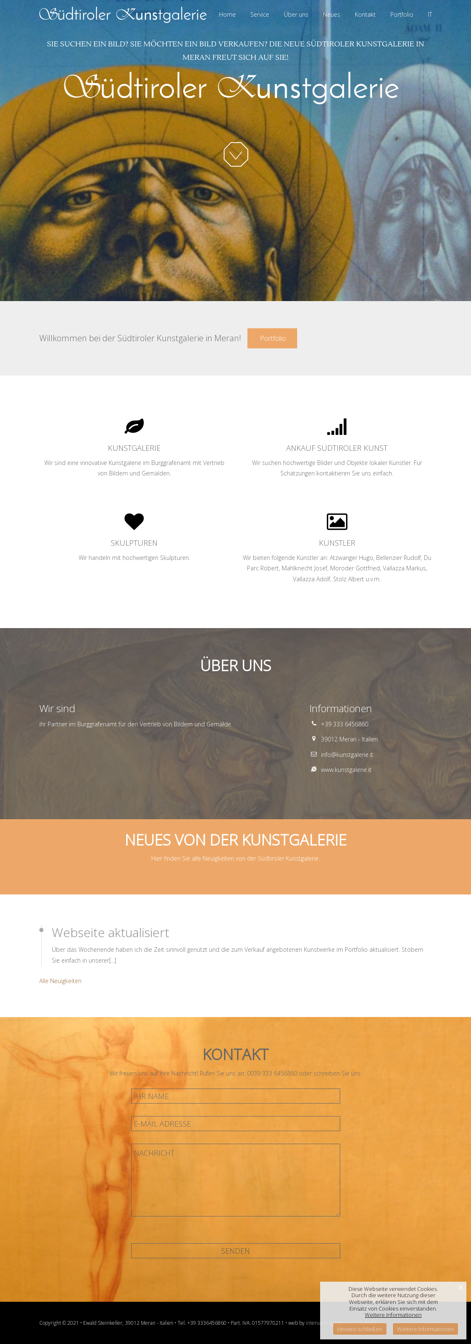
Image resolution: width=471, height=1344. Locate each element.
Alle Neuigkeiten (60, 981)
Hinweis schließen (359, 1329)
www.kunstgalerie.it (346, 770)
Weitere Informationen (393, 1314)
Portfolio (272, 338)
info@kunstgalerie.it (347, 755)
